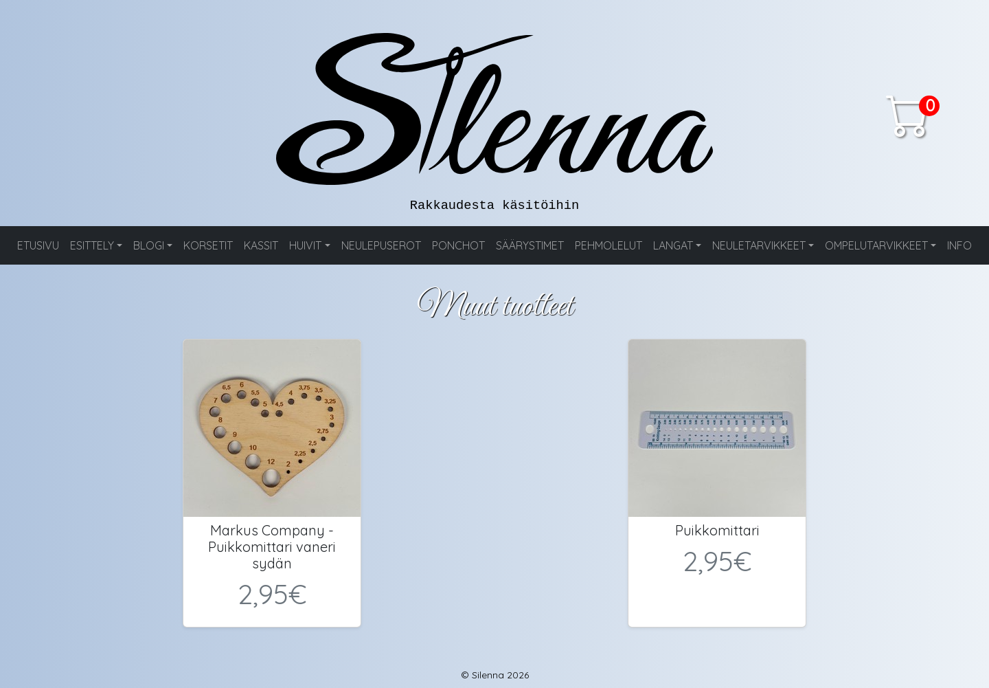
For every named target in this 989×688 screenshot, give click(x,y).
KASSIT (261, 245)
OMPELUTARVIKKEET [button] (876, 245)
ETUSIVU (38, 245)
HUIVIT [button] (305, 245)
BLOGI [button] (148, 245)
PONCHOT (458, 245)
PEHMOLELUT (608, 245)
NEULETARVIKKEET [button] (759, 245)
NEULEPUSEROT (381, 245)
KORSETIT (208, 245)
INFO (959, 245)
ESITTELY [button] (92, 245)
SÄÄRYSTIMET (530, 245)
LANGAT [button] (673, 245)
